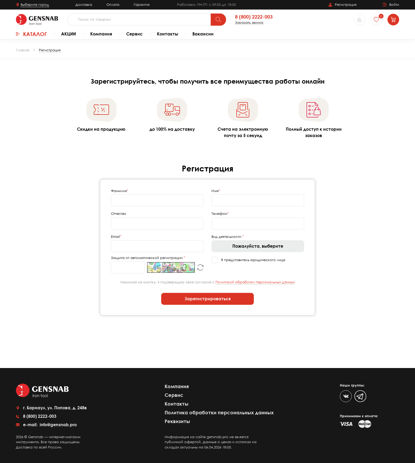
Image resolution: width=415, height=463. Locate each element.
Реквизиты (177, 421)
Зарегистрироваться (208, 298)
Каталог (31, 34)
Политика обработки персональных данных (219, 412)
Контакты (167, 34)
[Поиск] (218, 19)
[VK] (346, 396)
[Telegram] (360, 396)
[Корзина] (393, 19)
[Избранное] (376, 19)
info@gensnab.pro (58, 424)
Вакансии (203, 34)
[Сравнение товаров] (359, 19)
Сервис (134, 34)
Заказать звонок (249, 23)
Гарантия (142, 4)
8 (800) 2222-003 (254, 17)
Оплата (112, 4)
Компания (101, 34)
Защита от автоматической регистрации (147, 258)
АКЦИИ (68, 34)
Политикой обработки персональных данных (255, 282)
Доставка (83, 4)
